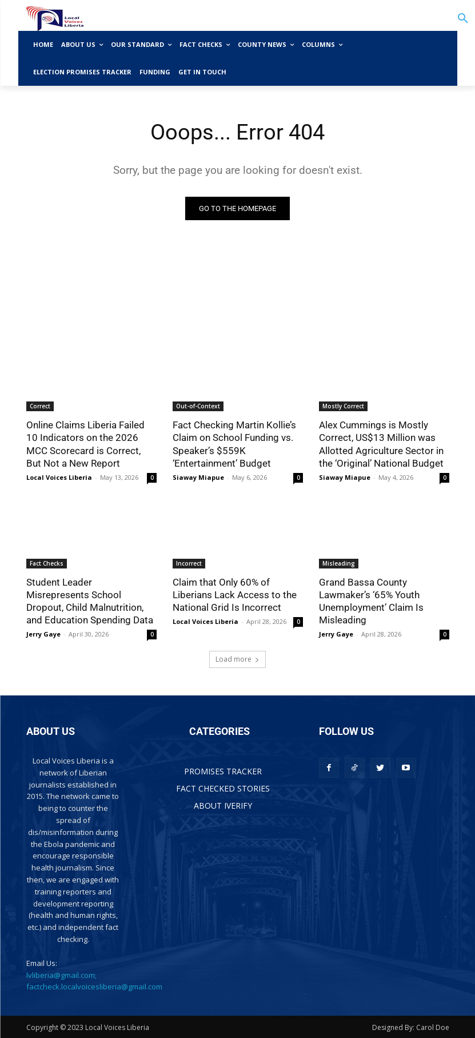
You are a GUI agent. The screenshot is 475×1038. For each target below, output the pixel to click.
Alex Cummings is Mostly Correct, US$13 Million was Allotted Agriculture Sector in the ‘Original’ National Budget (381, 443)
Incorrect (189, 563)
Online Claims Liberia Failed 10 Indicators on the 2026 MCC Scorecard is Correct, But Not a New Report (85, 443)
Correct (40, 406)
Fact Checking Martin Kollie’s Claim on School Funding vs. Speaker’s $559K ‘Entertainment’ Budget (234, 443)
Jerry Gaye (43, 634)
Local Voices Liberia (59, 477)
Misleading (338, 563)
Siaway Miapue (198, 477)
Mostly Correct (343, 406)
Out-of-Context (198, 406)
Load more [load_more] (237, 659)
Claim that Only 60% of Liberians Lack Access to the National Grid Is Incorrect (235, 594)
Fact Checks (46, 563)
